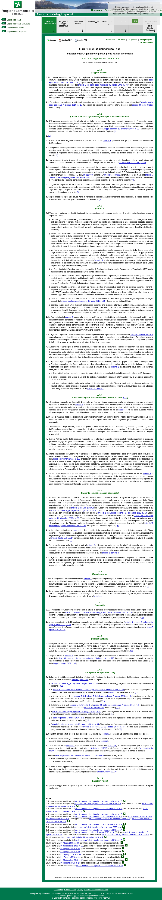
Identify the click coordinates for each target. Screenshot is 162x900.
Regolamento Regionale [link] (14, 32)
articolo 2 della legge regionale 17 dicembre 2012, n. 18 (122, 513)
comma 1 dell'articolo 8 (80, 705)
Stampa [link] (51, 40)
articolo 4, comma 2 (95, 388)
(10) (132, 651)
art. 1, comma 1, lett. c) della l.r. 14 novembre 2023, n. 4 (98, 824)
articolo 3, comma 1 (112, 175)
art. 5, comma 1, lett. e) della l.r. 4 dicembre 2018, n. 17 (99, 866)
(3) (57, 155)
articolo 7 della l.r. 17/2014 (142, 334)
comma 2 (115, 367)
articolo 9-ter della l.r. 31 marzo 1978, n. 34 (104, 727)
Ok (135, 21)
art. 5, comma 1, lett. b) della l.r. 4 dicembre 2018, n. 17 (98, 814)
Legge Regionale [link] (11, 20)
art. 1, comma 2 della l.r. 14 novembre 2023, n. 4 (109, 819)
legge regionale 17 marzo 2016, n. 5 (68, 718)
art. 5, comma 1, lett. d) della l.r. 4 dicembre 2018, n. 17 (98, 840)
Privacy (80, 890)
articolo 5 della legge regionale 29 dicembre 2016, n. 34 (75, 724)
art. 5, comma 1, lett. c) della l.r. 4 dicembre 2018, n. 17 (98, 830)
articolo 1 (99, 260)
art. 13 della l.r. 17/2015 (96, 748)
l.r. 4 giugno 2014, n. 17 (70, 851)
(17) (120, 729)
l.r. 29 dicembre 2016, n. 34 (71, 860)
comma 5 (147, 474)
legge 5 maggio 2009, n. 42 (64, 663)
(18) (102, 755)
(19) (115, 772)
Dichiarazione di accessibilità (96, 890)
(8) (148, 586)
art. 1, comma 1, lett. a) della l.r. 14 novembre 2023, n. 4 (97, 803)
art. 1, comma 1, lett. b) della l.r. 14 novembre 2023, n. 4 (98, 808)
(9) (142, 617)
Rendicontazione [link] (108, 21)
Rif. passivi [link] (132, 40)
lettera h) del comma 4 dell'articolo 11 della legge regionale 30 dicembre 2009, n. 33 (88, 690)
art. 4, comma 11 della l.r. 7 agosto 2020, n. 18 (94, 832)
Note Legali (58, 890)
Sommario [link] (110, 40)
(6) (118, 526)
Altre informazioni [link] (145, 42)
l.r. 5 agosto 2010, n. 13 (70, 849)
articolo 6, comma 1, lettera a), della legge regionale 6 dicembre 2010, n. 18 (98, 612)
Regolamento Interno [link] (12, 28)
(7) (71, 540)
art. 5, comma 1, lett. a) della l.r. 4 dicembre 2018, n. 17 (98, 801)
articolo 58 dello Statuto (142, 105)
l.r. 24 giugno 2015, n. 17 (70, 854)
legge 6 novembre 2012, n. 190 (66, 459)
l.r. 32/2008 (88, 175)
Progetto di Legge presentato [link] (63, 23)
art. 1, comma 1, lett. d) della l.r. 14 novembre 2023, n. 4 (97, 827)
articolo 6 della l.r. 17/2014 (82, 508)
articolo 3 (122, 410)
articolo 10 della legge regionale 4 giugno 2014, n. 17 (116, 705)
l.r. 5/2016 (112, 746)
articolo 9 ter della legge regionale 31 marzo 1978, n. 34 (103, 85)
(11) (61, 686)
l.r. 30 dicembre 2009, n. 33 (71, 846)
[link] (17, 15)
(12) (136, 692)
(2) (49, 136)
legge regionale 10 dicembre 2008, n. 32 (121, 129)
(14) (117, 708)
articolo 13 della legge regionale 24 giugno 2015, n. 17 (76, 711)
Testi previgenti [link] (146, 40)
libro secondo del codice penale (132, 162)
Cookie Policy (70, 890)
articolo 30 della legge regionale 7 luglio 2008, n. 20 (74, 510)
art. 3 (125, 397)
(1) (115, 131)
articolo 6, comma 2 (105, 772)
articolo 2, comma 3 (80, 680)
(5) (78, 192)
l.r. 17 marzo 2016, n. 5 (70, 857)
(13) (103, 701)
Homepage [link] (96, 10)
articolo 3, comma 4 (110, 553)
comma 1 (107, 140)
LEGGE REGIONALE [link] (50, 22)
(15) (111, 714)
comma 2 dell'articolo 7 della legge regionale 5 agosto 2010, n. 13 (102, 696)
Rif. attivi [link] (121, 40)
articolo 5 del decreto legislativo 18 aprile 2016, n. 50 (83, 301)
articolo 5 (79, 405)
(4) (133, 180)
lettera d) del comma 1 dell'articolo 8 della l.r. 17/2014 (77, 755)
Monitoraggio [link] (93, 21)
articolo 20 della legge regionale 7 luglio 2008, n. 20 (74, 683)
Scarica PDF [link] (65, 40)
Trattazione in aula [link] (78, 22)
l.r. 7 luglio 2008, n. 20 (69, 843)
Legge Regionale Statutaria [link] (15, 24)
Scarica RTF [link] (81, 40)
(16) (87, 720)
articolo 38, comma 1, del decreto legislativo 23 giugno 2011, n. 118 (85, 658)
